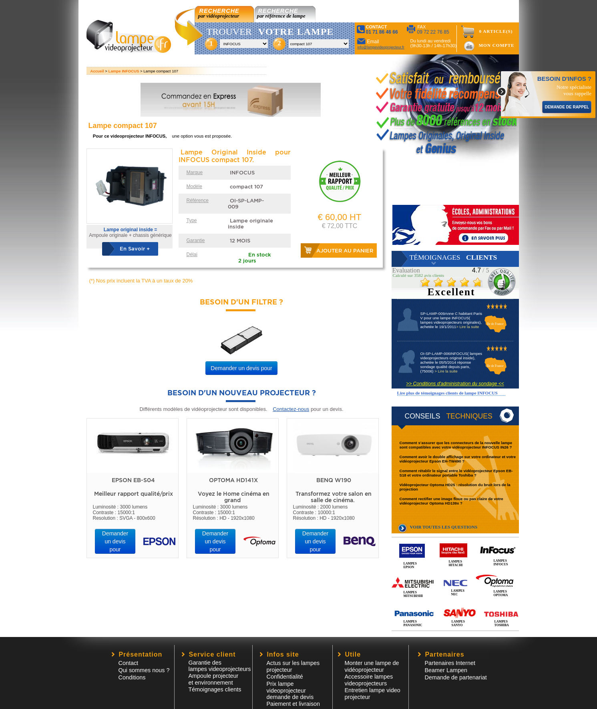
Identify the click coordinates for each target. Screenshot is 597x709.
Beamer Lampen (446, 670)
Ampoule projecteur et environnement (214, 679)
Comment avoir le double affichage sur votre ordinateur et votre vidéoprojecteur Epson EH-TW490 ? (458, 459)
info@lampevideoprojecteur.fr (381, 47)
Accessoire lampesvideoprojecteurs (369, 680)
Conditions (132, 677)
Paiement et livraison (293, 704)
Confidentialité (285, 676)
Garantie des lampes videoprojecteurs (220, 665)
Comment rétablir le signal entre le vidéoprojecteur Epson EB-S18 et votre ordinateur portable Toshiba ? (456, 473)
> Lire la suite (467, 326)
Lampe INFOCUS (124, 71)
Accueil (97, 71)
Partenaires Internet (450, 663)
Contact (129, 663)
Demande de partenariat (456, 677)
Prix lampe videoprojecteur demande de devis (290, 690)
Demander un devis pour (241, 368)
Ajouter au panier (344, 251)
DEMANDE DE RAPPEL (567, 107)
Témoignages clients (215, 689)
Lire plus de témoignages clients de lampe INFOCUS (447, 393)
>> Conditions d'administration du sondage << (455, 384)
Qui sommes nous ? (144, 670)
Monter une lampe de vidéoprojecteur (372, 666)
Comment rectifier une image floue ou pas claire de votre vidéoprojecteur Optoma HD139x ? (451, 501)
